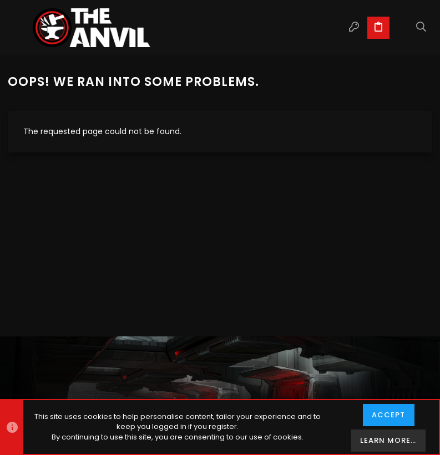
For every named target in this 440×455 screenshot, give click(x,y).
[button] (19, 28)
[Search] (421, 28)
